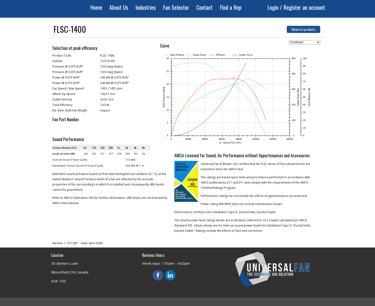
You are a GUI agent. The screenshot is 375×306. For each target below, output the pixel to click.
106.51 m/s (107, 94)
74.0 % (104, 105)
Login (273, 7)
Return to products (303, 29)
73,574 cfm (107, 61)
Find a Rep (231, 7)
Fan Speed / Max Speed (68, 88)
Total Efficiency (62, 105)
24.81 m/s (106, 99)
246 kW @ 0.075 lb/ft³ (114, 77)
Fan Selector (176, 7)
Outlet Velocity (62, 99)
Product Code (61, 55)
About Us (118, 7)
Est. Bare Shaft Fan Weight (69, 110)
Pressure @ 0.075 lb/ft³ (67, 66)
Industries (145, 7)
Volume (57, 61)
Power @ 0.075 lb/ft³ (66, 77)
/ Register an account (302, 7)
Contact (204, 7)
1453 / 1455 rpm (111, 88)
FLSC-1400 (107, 55)
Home (96, 7)
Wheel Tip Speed (63, 94)
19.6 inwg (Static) (111, 66)
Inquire (105, 110)
